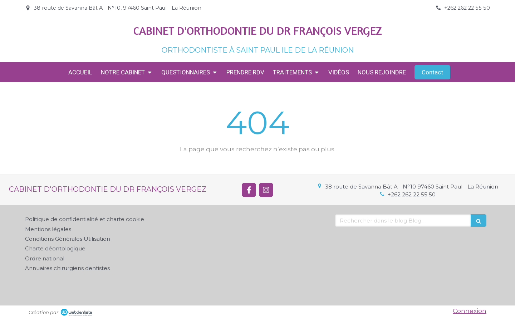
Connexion (469, 310)
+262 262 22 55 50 (412, 194)
